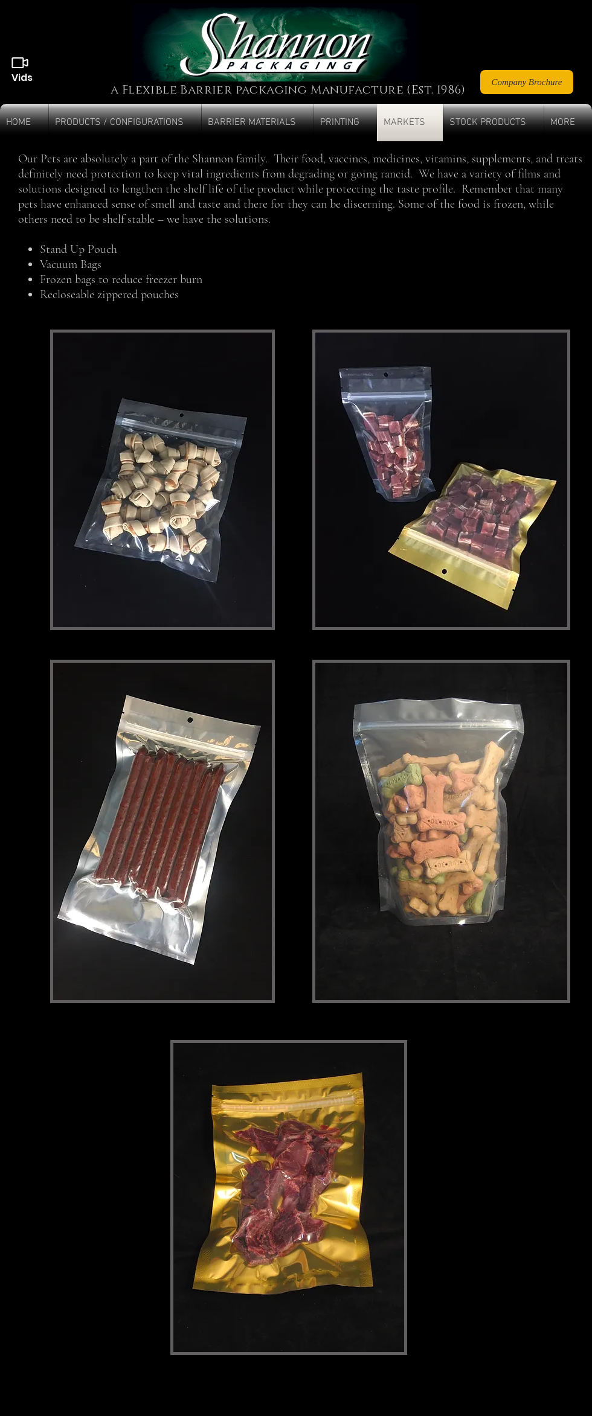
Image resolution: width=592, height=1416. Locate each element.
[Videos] (20, 62)
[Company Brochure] (526, 82)
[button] (125, 122)
